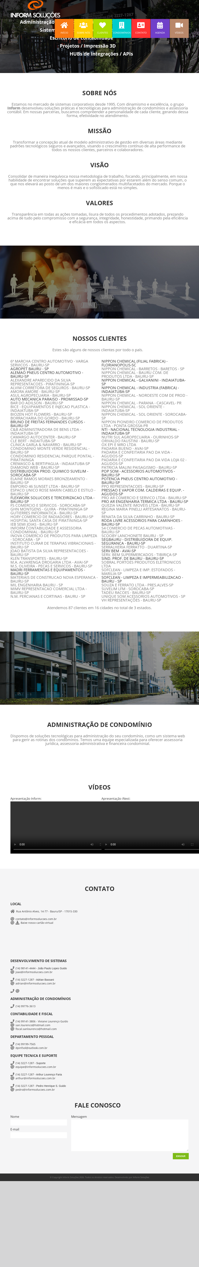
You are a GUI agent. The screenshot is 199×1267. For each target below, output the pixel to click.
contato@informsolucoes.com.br (36, 919)
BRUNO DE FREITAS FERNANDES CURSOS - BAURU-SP (47, 423)
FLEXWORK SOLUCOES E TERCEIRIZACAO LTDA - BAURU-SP (52, 499)
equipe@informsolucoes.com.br (36, 1067)
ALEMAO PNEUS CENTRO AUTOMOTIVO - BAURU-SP (46, 374)
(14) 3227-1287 (25, 979)
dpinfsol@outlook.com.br (31, 1048)
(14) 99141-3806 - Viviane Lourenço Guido (42, 1021)
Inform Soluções (141, 1177)
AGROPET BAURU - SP (29, 368)
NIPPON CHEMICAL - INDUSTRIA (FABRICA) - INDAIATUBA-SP (140, 389)
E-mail (14, 1129)
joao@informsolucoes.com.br (34, 972)
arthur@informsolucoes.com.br (35, 1078)
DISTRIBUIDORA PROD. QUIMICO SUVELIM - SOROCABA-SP (49, 473)
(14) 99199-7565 (25, 1044)
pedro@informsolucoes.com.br (35, 1089)
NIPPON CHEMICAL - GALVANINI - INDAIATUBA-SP (143, 382)
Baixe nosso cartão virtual (37, 923)
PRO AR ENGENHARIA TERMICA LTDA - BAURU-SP (144, 501)
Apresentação (115, 798)
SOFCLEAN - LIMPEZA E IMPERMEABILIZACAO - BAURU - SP (142, 579)
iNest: (126, 798)
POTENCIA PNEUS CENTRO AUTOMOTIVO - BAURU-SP (139, 480)
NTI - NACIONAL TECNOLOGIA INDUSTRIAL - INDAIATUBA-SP (140, 431)
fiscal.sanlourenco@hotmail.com (36, 1029)
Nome (14, 1117)
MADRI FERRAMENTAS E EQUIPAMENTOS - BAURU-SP (47, 571)
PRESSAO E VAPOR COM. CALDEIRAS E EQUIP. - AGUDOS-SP (142, 492)
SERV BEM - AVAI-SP (118, 550)
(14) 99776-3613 (25, 1006)
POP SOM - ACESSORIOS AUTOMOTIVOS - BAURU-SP (138, 473)
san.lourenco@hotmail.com (33, 1025)
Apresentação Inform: (26, 798)
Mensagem (79, 1117)
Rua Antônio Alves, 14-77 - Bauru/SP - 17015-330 (46, 911)
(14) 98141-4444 (25, 968)
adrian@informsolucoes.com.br (36, 983)
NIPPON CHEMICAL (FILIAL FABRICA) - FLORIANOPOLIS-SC (134, 363)
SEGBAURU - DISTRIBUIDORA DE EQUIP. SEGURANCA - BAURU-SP (136, 541)
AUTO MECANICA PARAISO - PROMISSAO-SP (49, 399)
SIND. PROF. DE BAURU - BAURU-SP (132, 558)
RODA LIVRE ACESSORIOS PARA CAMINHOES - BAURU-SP (141, 522)
